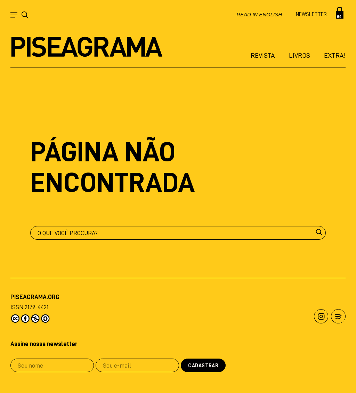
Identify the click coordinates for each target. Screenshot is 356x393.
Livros (299, 55)
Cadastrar (203, 365)
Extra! (335, 55)
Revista (263, 55)
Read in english (259, 14)
